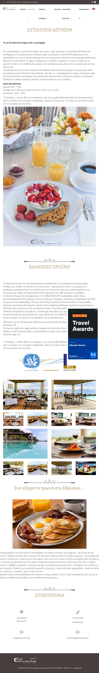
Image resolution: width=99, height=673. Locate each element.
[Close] (96, 309)
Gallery (58, 9)
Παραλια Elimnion (42, 13)
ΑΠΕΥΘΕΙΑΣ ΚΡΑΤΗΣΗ (66, 13)
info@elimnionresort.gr (29, 2)
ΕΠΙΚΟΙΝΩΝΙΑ (84, 9)
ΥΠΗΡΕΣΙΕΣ (32, 9)
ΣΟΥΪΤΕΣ (23, 9)
